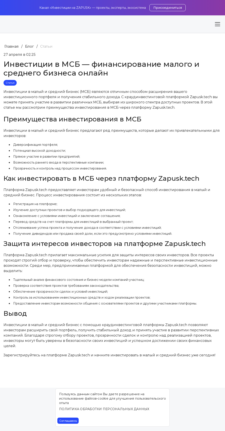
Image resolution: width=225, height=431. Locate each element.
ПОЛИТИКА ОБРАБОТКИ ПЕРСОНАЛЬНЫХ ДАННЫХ (104, 409)
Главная (11, 46)
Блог (29, 46)
